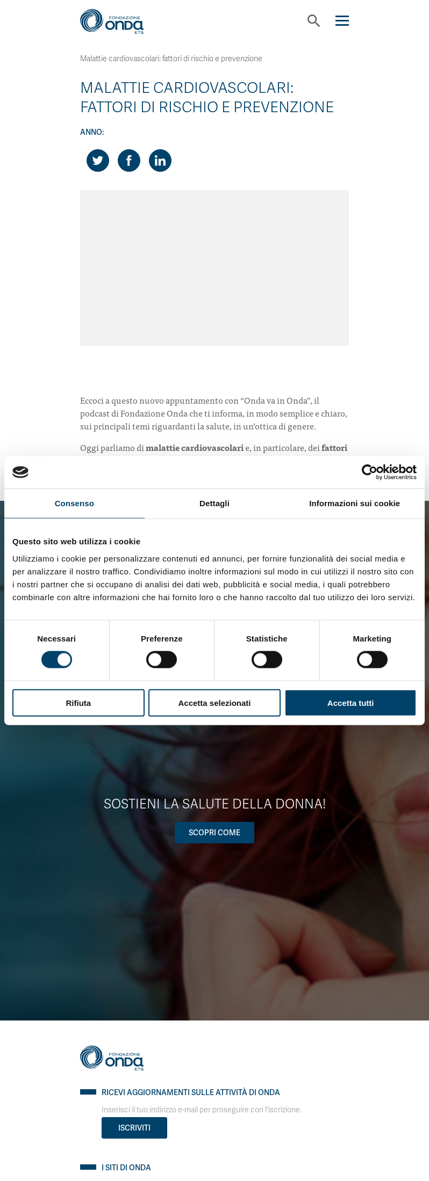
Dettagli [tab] (214, 503)
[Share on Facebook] (129, 160)
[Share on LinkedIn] (160, 160)
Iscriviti (134, 1128)
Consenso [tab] (74, 503)
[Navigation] (342, 21)
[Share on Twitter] (98, 160)
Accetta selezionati (214, 702)
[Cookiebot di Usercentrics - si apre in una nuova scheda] (370, 472)
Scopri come (214, 832)
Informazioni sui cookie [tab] (354, 503)
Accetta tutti (350, 702)
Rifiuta (78, 702)
